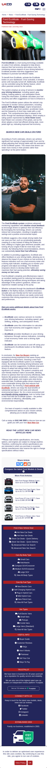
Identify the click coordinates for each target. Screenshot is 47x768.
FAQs (23, 647)
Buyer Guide (23, 639)
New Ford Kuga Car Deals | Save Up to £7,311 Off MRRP (27, 508)
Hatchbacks (23, 563)
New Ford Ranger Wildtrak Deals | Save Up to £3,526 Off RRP (27, 481)
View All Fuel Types (23, 602)
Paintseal (23, 654)
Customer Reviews (23, 643)
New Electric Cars (23, 586)
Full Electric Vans (23, 614)
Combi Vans (23, 623)
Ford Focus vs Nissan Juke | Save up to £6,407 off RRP (27, 517)
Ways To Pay (23, 662)
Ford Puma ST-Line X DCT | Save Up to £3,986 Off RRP (27, 499)
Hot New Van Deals (23, 535)
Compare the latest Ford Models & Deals (23, 470)
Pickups (23, 620)
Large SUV (23, 572)
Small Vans (23, 617)
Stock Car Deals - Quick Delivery (23, 539)
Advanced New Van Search (23, 548)
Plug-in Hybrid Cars (23, 593)
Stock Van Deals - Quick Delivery (23, 542)
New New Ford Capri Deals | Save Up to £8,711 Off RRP (27, 490)
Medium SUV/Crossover (23, 569)
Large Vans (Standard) (23, 626)
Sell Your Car (23, 658)
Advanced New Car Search (23, 545)
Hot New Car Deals (23, 532)
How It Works (23, 651)
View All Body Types (23, 575)
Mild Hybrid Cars (23, 596)
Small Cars (23, 559)
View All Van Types (23, 629)
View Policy (21, 763)
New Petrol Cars (23, 599)
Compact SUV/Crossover (23, 566)
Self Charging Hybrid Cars (23, 590)
